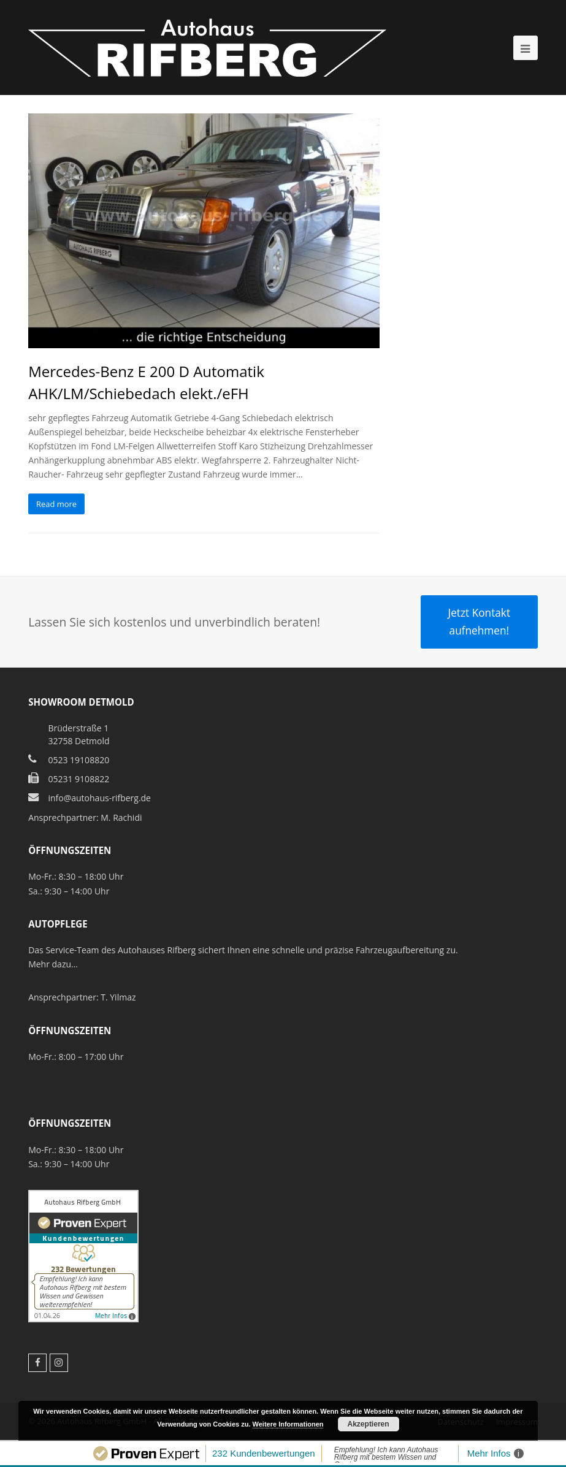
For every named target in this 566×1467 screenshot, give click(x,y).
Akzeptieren (368, 1424)
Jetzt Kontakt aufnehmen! (479, 621)
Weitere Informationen (288, 1424)
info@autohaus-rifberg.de (99, 798)
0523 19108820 (78, 760)
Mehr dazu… (53, 964)
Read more (56, 503)
